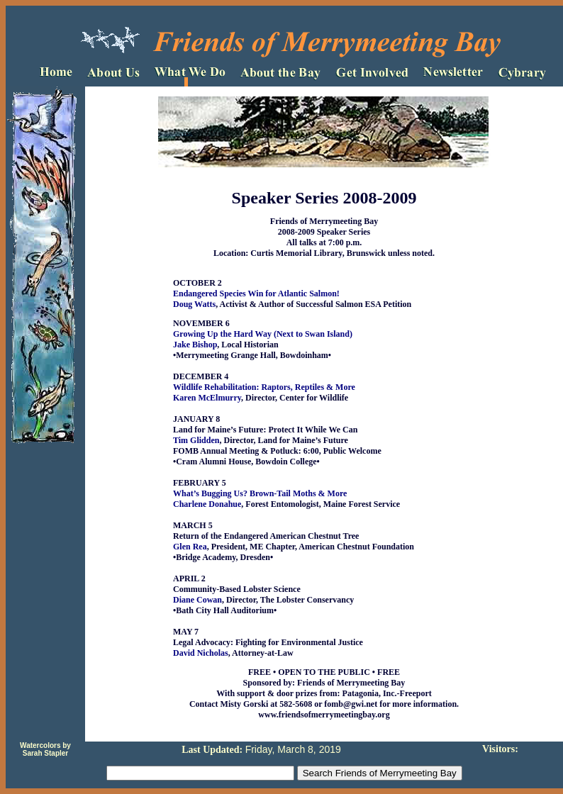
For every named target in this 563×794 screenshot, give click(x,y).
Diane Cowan (197, 600)
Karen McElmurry (207, 398)
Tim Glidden (196, 440)
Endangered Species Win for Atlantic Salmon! (256, 293)
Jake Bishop (195, 345)
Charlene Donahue (207, 504)
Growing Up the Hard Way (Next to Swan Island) (262, 334)
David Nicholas (200, 653)
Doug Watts (194, 304)
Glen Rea (190, 547)
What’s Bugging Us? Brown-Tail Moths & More (260, 493)
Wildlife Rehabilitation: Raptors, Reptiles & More (264, 387)
